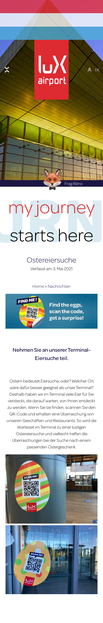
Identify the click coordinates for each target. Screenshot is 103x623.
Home (38, 273)
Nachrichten (59, 273)
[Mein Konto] (89, 63)
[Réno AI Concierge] (51, 166)
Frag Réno (61, 170)
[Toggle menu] (7, 63)
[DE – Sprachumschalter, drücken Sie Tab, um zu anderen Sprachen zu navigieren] (97, 63)
